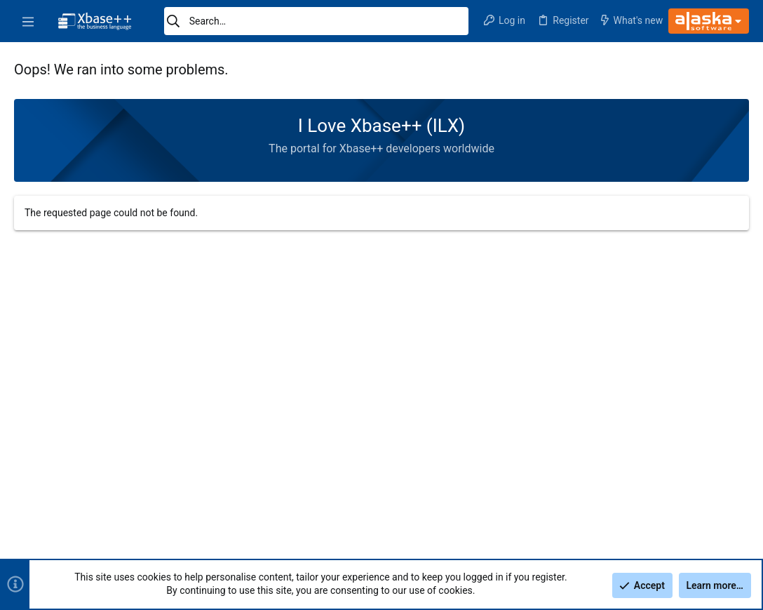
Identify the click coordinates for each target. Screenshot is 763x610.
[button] (28, 21)
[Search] (316, 21)
